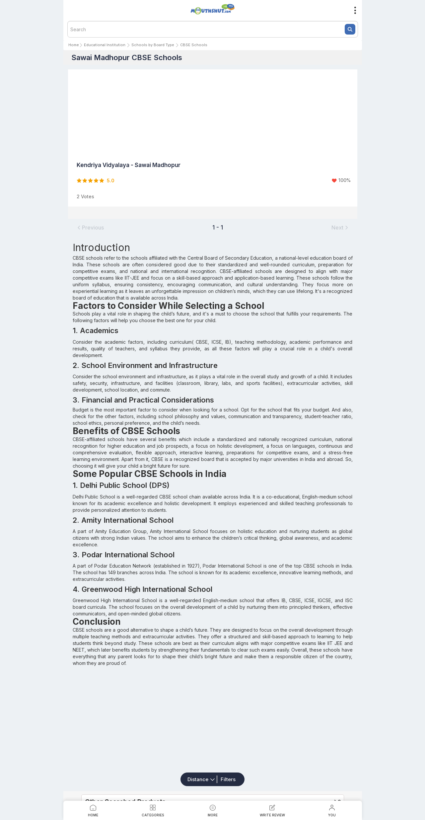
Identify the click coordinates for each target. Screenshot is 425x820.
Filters (228, 779)
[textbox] (212, 29)
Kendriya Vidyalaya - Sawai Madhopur (128, 165)
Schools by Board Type (152, 45)
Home (73, 45)
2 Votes (85, 196)
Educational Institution (104, 45)
